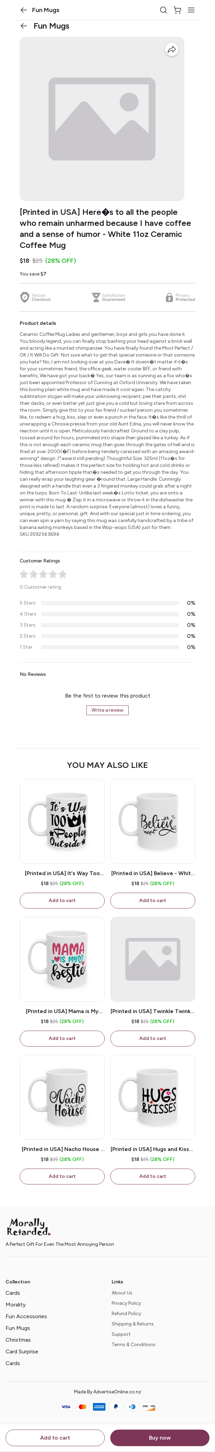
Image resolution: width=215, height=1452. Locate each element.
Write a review (107, 710)
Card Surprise (22, 1351)
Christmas (18, 1339)
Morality (16, 1304)
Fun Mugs (18, 1328)
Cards (13, 1293)
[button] (24, 10)
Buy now (160, 1437)
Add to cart (55, 1437)
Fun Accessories (26, 1316)
